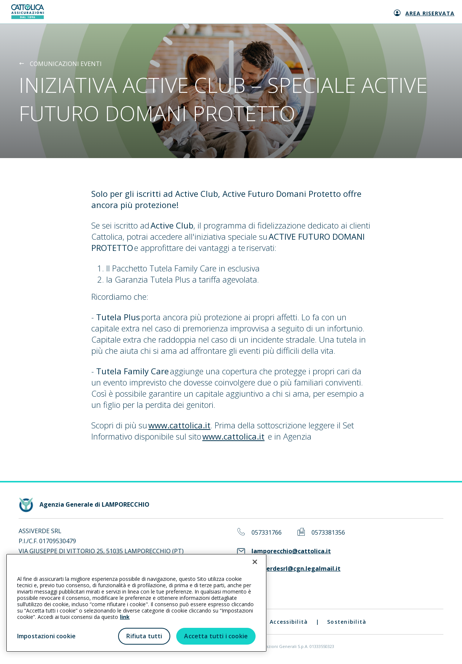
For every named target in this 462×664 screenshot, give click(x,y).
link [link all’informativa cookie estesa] (125, 616)
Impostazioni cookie (46, 636)
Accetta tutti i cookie (216, 636)
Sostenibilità (346, 621)
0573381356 (328, 532)
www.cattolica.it (179, 425)
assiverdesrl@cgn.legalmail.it (296, 568)
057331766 (266, 532)
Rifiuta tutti (144, 636)
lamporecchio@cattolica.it (291, 551)
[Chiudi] (255, 562)
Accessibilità (289, 621)
